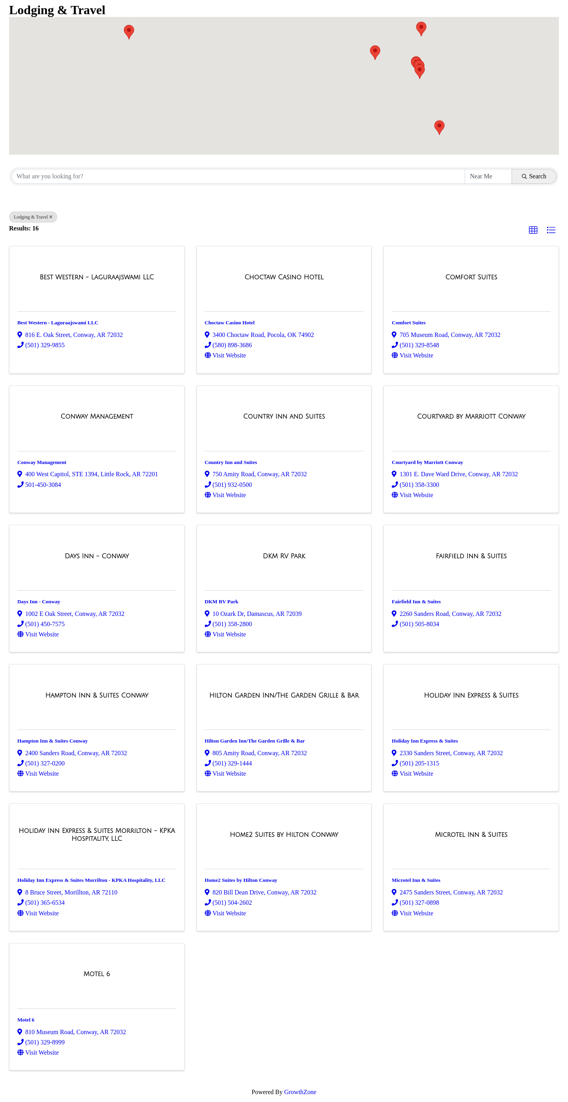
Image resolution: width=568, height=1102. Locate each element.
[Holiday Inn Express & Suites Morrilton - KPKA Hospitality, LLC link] (96, 834)
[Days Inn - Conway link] (97, 556)
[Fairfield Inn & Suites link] (471, 556)
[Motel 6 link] (97, 974)
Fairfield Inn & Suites (416, 601)
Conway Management (41, 462)
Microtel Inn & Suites (416, 880)
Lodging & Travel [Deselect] (33, 217)
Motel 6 (25, 1020)
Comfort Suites (409, 323)
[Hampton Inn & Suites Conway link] (96, 696)
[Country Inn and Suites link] (284, 417)
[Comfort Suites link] (471, 277)
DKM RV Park (222, 601)
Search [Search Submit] (534, 176)
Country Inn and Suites (231, 462)
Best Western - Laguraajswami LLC (57, 323)
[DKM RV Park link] (284, 556)
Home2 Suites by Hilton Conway (241, 880)
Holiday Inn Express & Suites (425, 741)
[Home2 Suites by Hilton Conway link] (284, 835)
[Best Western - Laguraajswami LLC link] (97, 277)
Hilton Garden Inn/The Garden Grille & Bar (255, 741)
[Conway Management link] (96, 417)
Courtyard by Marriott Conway (427, 462)
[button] (129, 32)
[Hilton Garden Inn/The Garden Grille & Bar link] (284, 696)
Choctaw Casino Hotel (230, 323)
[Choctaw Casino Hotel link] (284, 277)
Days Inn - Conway (38, 601)
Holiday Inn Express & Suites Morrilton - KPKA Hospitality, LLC (91, 880)
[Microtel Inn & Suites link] (471, 835)
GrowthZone (300, 1092)
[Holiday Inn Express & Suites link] (471, 696)
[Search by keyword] (238, 176)
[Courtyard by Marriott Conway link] (471, 417)
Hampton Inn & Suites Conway (52, 741)
